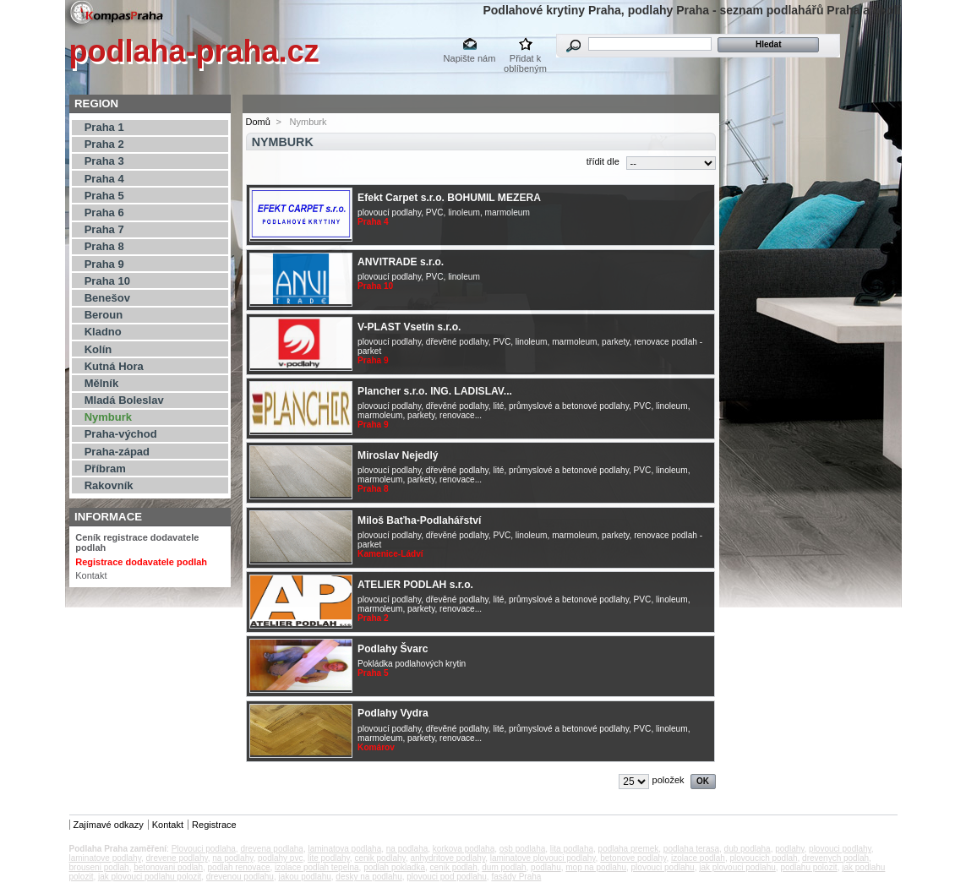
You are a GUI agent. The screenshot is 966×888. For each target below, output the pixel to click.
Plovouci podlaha (204, 848)
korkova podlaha (463, 848)
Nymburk (108, 417)
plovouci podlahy (840, 848)
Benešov (107, 297)
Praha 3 (104, 161)
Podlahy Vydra (392, 713)
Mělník (101, 383)
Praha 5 (104, 195)
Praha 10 (107, 281)
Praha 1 (104, 127)
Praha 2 (104, 144)
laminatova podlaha (344, 848)
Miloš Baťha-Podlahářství (419, 520)
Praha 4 (104, 178)
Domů (258, 122)
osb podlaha (522, 848)
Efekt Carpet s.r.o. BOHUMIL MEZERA (449, 198)
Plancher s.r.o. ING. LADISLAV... (434, 391)
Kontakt (90, 575)
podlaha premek (628, 848)
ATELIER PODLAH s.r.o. (415, 585)
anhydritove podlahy (447, 858)
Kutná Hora (114, 366)
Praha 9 (104, 264)
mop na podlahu (595, 867)
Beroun (104, 314)
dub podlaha (747, 848)
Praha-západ (117, 451)
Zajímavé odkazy (109, 825)
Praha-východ (121, 434)
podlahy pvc (280, 858)
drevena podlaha (271, 848)
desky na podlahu (368, 876)
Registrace (214, 825)
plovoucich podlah (763, 858)
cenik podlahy (379, 858)
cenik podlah (454, 867)
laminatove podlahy (105, 858)
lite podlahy (329, 858)
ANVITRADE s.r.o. (400, 262)
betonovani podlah (168, 867)
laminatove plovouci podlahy (543, 858)
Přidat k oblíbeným (525, 59)
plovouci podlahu (663, 867)
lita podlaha (571, 848)
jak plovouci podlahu (737, 867)
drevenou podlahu (240, 876)
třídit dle (603, 161)
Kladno (103, 331)
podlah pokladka (394, 867)
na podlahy (232, 858)
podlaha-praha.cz (194, 51)
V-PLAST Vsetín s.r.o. (409, 327)
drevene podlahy (177, 858)
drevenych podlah (835, 858)
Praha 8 (104, 246)
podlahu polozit (808, 867)
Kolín (98, 349)
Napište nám (470, 58)
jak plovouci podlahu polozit (149, 876)
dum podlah (504, 867)
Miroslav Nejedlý (397, 455)
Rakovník (109, 485)
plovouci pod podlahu (447, 876)
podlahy (789, 848)
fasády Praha (516, 876)
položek (668, 780)
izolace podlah (698, 858)
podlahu (546, 867)
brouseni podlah (99, 867)
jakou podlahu (304, 876)
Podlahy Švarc (392, 649)
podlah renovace (239, 867)
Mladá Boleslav (124, 400)
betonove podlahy (633, 858)
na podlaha (407, 848)
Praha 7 (104, 229)
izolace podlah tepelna (317, 867)
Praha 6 (104, 212)
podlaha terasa (691, 848)
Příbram (105, 468)
